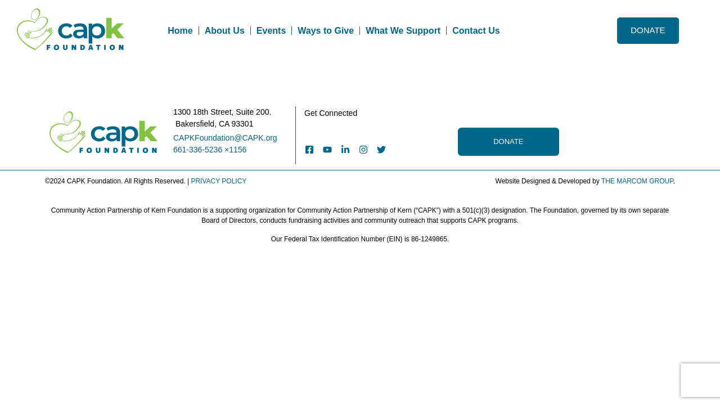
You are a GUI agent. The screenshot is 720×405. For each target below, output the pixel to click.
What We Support (403, 30)
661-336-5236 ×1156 (209, 149)
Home (180, 30)
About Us (225, 30)
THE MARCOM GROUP (637, 181)
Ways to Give (326, 30)
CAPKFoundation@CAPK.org (225, 137)
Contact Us (476, 30)
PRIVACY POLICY (218, 181)
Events (271, 30)
